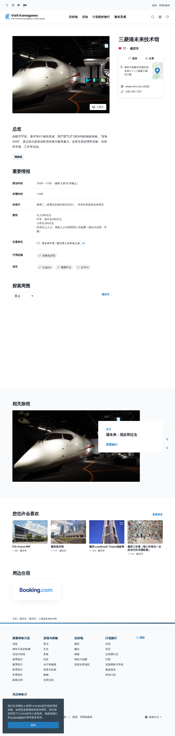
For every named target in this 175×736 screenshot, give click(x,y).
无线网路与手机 (114, 664)
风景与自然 (49, 669)
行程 (107, 659)
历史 (46, 659)
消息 (15, 644)
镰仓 (77, 649)
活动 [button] (85, 17)
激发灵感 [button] (120, 17)
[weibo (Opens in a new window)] (18, 5)
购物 (46, 674)
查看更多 (157, 514)
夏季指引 (17, 664)
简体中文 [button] (152, 717)
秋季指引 (17, 669)
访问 (107, 649)
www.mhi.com (134, 86)
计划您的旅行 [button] (101, 17)
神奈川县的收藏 (21, 649)
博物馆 (18, 157)
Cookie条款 (17, 717)
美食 (46, 654)
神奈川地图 (80, 659)
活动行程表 (18, 654)
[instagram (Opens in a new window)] (13, 5)
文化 (46, 649)
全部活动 (48, 680)
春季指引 (17, 659)
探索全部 (17, 680)
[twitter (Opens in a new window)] (7, 5)
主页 (14, 618)
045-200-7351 (134, 91)
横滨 (77, 644)
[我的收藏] (167, 16)
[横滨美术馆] (68, 536)
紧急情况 (110, 669)
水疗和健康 (49, 664)
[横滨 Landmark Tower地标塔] (106, 536)
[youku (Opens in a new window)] (25, 5)
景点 (46, 644)
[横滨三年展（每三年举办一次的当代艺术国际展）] (145, 537)
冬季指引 (17, 674)
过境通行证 (111, 654)
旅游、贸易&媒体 (161, 5)
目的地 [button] (73, 17)
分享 (149, 58)
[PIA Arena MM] (30, 536)
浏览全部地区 (82, 664)
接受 (33, 725)
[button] (160, 16)
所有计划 (110, 674)
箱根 (77, 654)
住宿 (107, 644)
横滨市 (134, 48)
